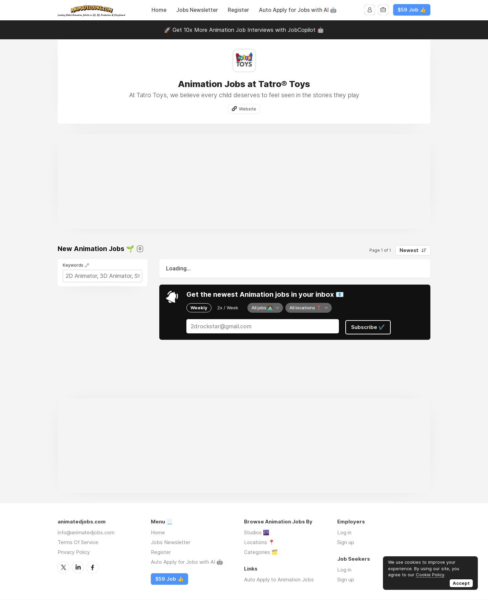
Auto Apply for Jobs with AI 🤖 (298, 10)
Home (158, 10)
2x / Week (227, 307)
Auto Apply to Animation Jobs (279, 579)
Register (238, 10)
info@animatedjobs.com (86, 532)
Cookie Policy (430, 574)
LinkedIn (78, 567)
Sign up (345, 542)
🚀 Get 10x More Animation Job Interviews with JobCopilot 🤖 (244, 29)
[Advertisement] (244, 181)
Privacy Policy (74, 552)
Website (248, 108)
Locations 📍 (259, 542)
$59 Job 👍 (412, 10)
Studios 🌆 (256, 532)
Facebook (92, 567)
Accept (461, 583)
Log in (344, 532)
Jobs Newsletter (197, 10)
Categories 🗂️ (261, 552)
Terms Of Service (78, 542)
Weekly (198, 307)
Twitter (63, 567)
